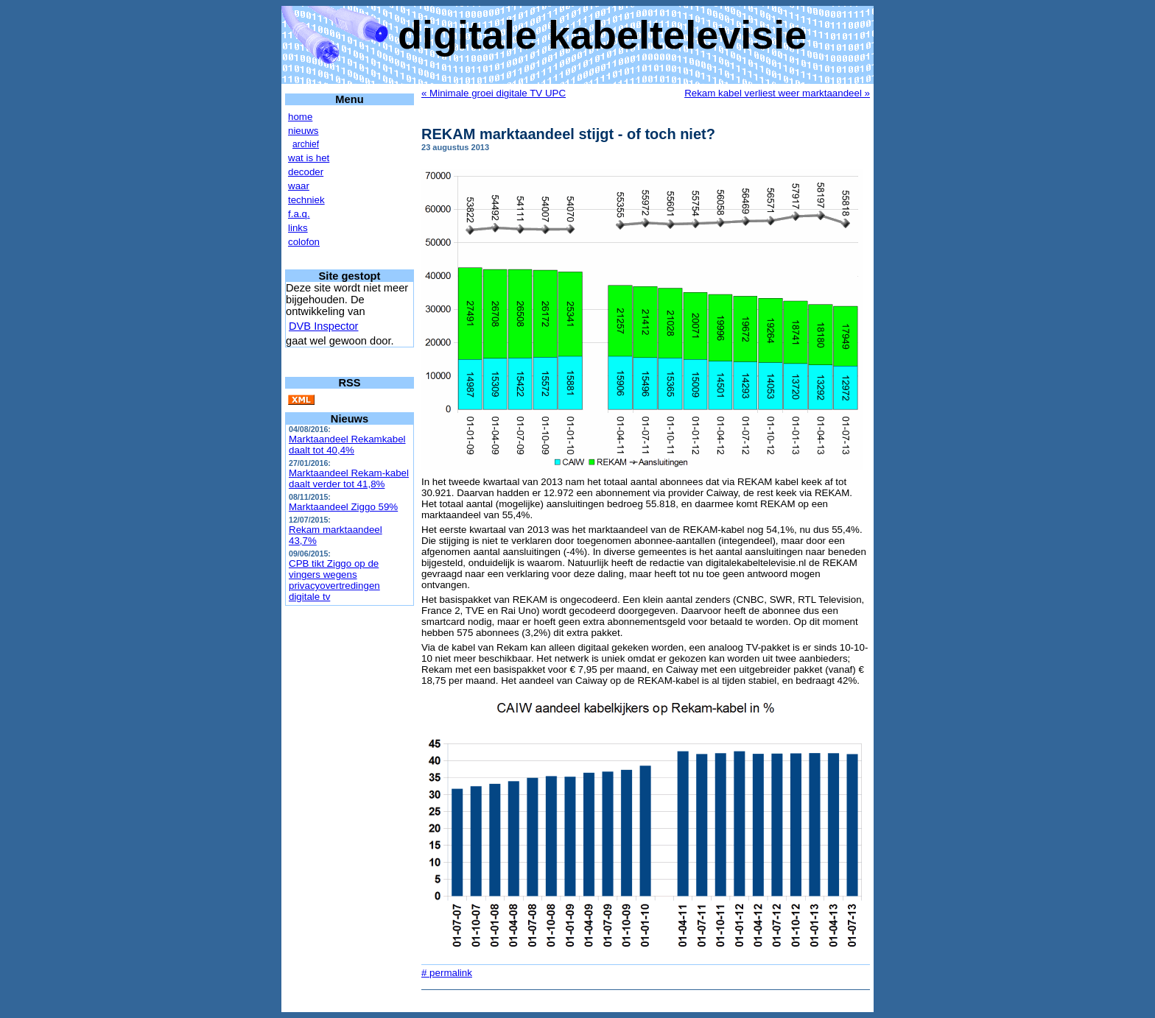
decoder (305, 171)
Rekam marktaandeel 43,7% (335, 535)
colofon (304, 241)
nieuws (303, 130)
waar (298, 185)
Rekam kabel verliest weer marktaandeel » (777, 93)
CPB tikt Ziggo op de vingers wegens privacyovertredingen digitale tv (334, 580)
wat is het (308, 157)
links (298, 227)
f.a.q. (299, 213)
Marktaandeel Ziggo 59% (343, 506)
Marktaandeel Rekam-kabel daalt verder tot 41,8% (349, 478)
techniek (306, 199)
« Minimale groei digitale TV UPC (493, 93)
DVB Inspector (324, 326)
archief (305, 144)
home (300, 116)
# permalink (446, 972)
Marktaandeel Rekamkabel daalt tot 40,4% (347, 445)
